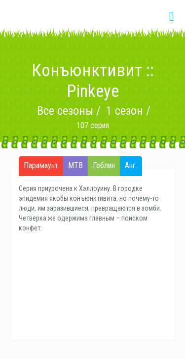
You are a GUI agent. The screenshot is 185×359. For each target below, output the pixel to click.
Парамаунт (41, 166)
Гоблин (104, 166)
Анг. (131, 166)
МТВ (75, 166)
